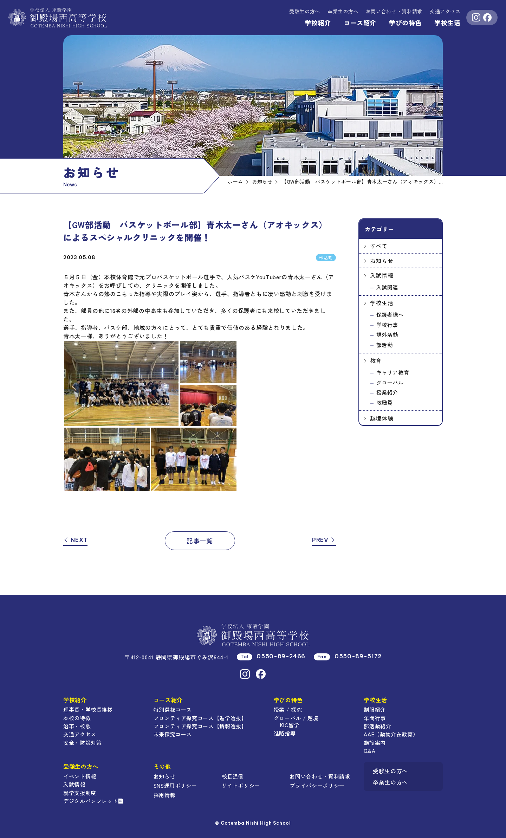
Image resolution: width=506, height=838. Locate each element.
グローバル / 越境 (296, 718)
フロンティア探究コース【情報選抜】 (200, 726)
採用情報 (165, 795)
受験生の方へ (304, 11)
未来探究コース (173, 734)
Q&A (369, 750)
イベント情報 (79, 776)
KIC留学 (289, 725)
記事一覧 (200, 540)
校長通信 (233, 776)
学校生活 (447, 22)
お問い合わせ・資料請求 (320, 776)
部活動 (384, 344)
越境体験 (382, 418)
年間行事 (375, 718)
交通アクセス (445, 11)
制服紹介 (375, 709)
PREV (324, 539)
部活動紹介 (377, 726)
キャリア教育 (392, 372)
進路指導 (285, 733)
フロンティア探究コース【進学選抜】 (200, 718)
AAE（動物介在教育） (391, 734)
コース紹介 (360, 22)
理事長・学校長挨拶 (88, 709)
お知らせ (382, 260)
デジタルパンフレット (93, 801)
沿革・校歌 (77, 726)
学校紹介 (318, 22)
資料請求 (394, 11)
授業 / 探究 (288, 709)
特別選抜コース (173, 709)
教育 (376, 360)
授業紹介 (387, 392)
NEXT (75, 539)
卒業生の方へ (342, 11)
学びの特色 (405, 22)
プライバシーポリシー (317, 785)
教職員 (384, 402)
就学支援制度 (79, 793)
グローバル (390, 382)
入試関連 (387, 287)
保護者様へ (390, 314)
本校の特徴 (77, 718)
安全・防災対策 (82, 742)
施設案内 (375, 742)
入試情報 (382, 275)
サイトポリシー (241, 785)
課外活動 (387, 334)
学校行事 (387, 324)
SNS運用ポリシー (175, 785)
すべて (379, 246)
